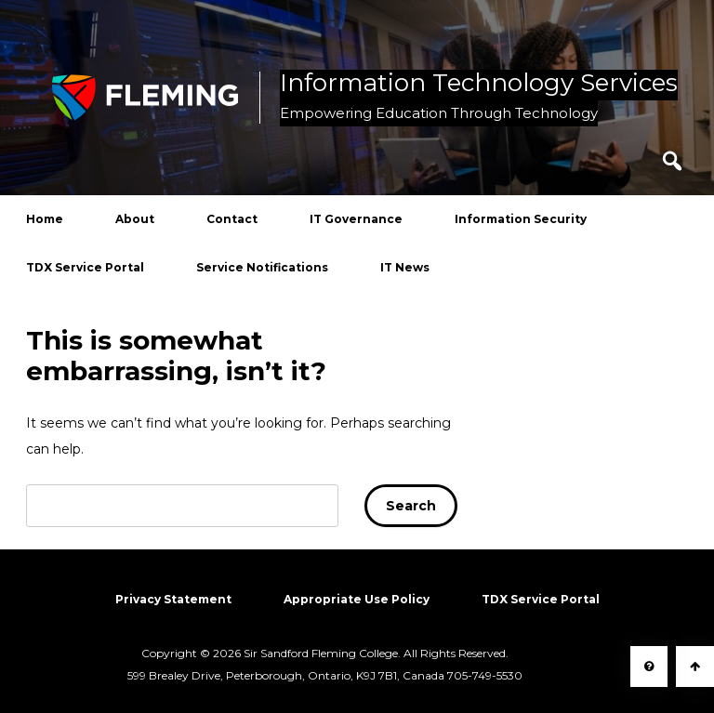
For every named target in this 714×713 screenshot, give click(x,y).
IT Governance (356, 219)
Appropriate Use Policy (357, 599)
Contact (232, 219)
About (134, 219)
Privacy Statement (173, 599)
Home (44, 219)
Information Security (521, 219)
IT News (405, 267)
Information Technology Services (479, 84)
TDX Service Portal (85, 267)
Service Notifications (262, 267)
